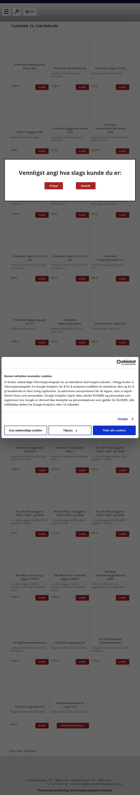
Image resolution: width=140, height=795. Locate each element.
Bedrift (85, 185)
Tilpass (70, 430)
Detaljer (123, 419)
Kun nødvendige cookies (25, 430)
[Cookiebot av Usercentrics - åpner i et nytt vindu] (119, 362)
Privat (54, 185)
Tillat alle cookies (114, 430)
